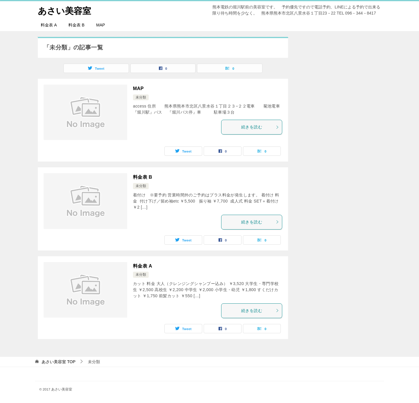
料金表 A (49, 25)
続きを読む (260, 127)
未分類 (141, 97)
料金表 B (76, 25)
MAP (100, 25)
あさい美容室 (64, 10)
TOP (58, 361)
